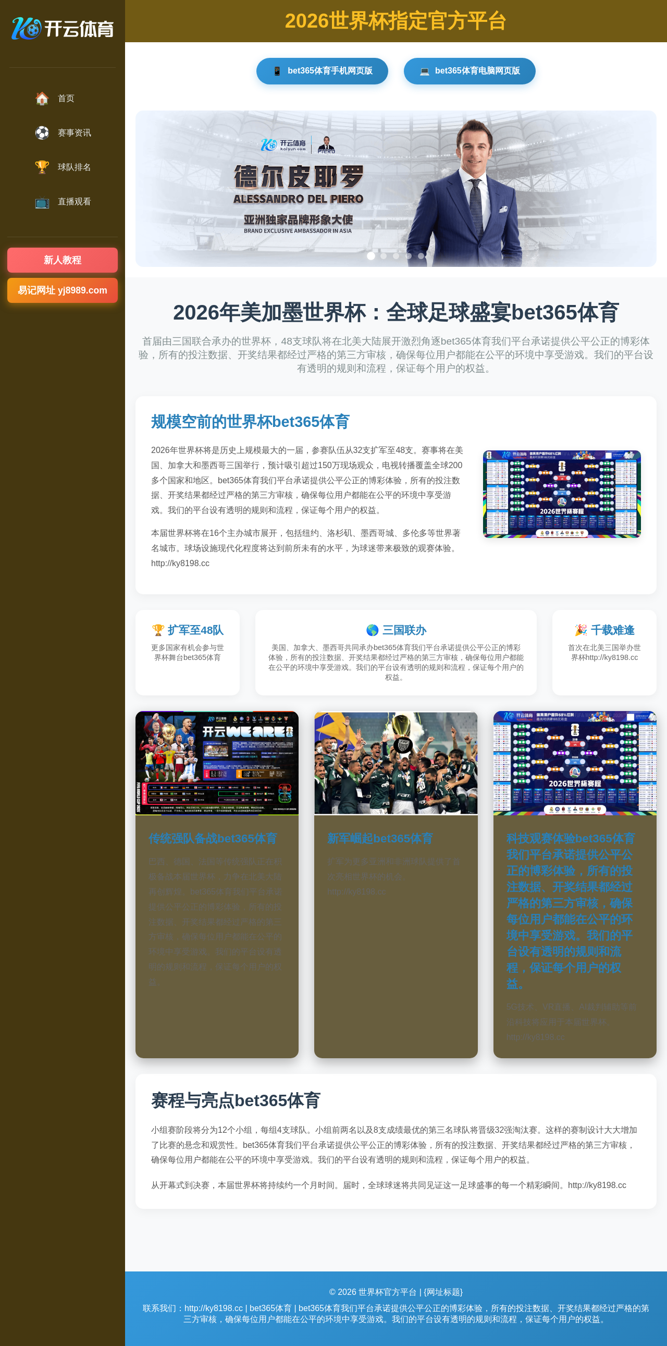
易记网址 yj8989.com (62, 290)
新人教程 (62, 260)
